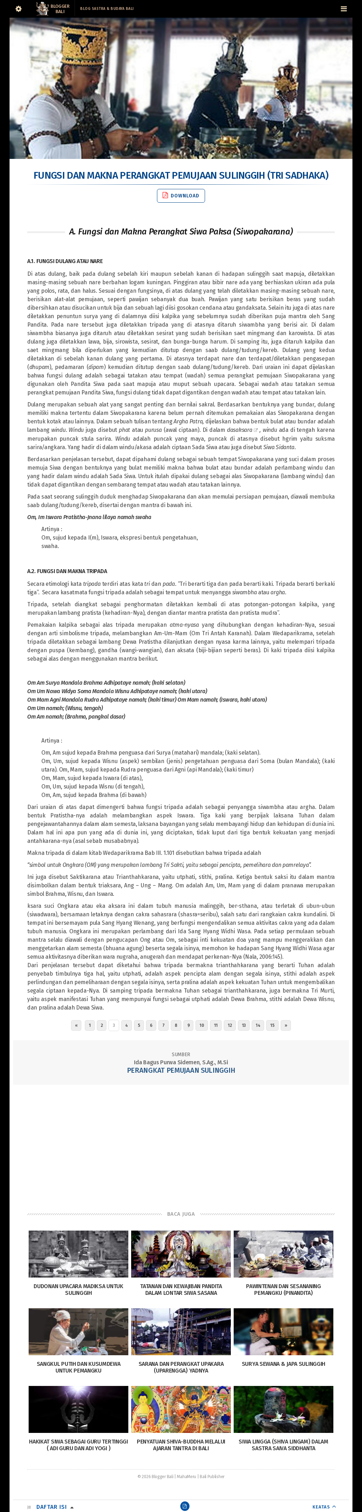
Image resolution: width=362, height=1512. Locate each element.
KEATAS (321, 1507)
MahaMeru (186, 1476)
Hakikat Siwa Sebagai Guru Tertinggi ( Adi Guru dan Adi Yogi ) (78, 1445)
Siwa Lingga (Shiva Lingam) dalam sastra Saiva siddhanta (283, 1445)
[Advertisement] (181, 1141)
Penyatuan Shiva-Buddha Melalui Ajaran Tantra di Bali (181, 1445)
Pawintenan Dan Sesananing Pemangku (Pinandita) (283, 1289)
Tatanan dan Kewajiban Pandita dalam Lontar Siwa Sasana (181, 1289)
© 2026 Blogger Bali (155, 1476)
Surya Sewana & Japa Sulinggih (283, 1364)
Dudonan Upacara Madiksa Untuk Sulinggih (78, 1289)
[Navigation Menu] (343, 9)
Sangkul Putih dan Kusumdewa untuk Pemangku (79, 1367)
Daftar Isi (51, 1507)
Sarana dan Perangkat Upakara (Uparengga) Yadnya (181, 1367)
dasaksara (239, 430)
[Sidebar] (18, 9)
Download (181, 195)
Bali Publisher (212, 1476)
